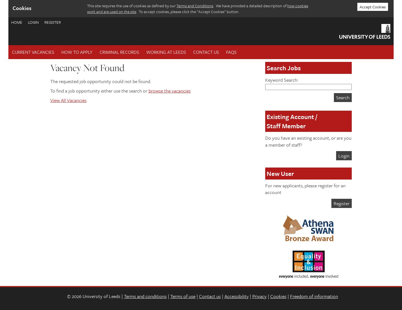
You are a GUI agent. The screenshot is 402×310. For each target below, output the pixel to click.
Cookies (278, 296)
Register (52, 22)
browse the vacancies (170, 90)
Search (343, 97)
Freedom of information (314, 296)
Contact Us (206, 52)
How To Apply (76, 52)
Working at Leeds (166, 52)
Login (33, 22)
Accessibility (236, 296)
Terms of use (182, 296)
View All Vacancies (68, 100)
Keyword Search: (308, 83)
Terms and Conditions (194, 6)
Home (16, 22)
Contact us (210, 296)
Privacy (259, 296)
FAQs (231, 52)
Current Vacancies (33, 52)
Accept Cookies (373, 7)
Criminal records (119, 52)
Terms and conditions (145, 296)
